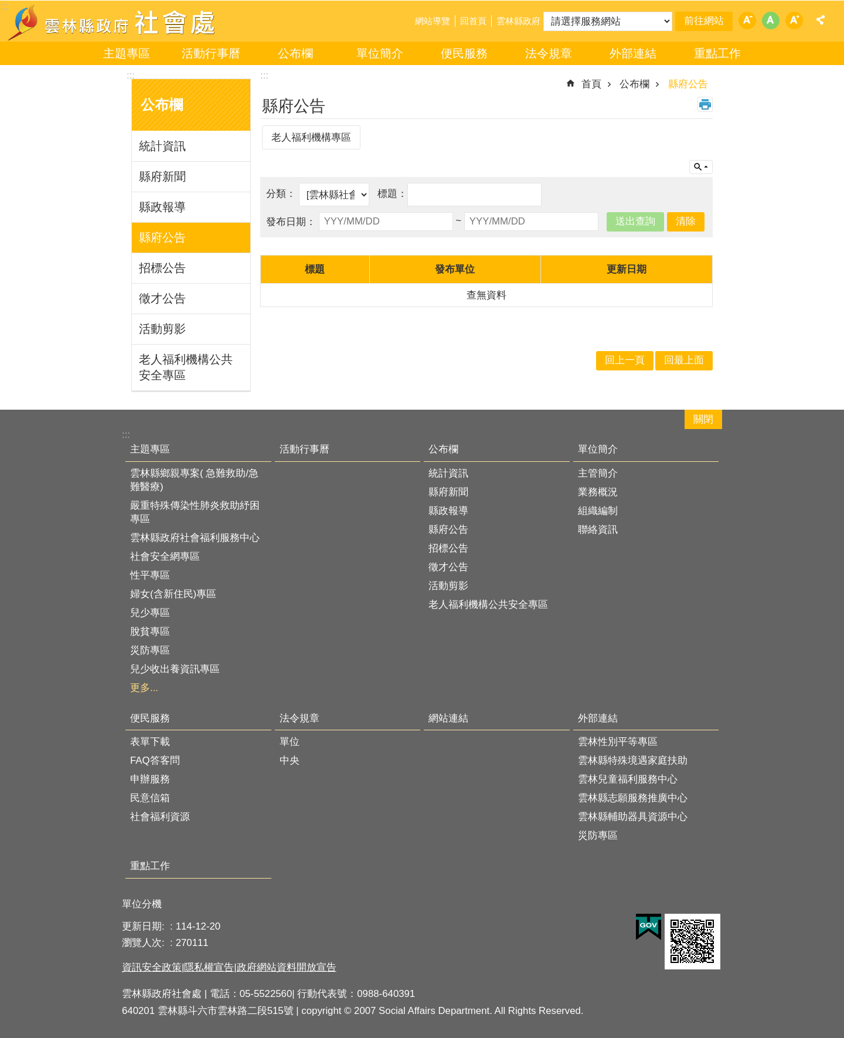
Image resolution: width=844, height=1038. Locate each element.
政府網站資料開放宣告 (286, 967)
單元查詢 (701, 167)
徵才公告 (162, 298)
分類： (282, 193)
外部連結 (633, 53)
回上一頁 (625, 360)
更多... (144, 687)
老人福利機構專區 (311, 137)
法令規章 (548, 53)
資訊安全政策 (152, 967)
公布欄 (295, 53)
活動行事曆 (211, 53)
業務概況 (598, 492)
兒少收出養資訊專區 (175, 669)
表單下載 (150, 741)
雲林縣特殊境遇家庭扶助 (633, 760)
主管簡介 (598, 473)
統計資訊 (162, 145)
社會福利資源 (160, 816)
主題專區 (126, 53)
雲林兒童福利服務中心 (628, 779)
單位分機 (142, 904)
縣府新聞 (162, 176)
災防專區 (150, 650)
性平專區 (150, 575)
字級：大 (794, 20)
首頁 (591, 84)
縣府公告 (162, 237)
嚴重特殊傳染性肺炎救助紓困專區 (195, 512)
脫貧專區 (150, 631)
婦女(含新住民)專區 (173, 594)
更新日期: (144, 926)
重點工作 (717, 53)
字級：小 (747, 20)
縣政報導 (162, 206)
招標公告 (162, 267)
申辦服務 (150, 779)
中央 (290, 760)
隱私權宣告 (209, 967)
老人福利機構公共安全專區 (186, 367)
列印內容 (705, 104)
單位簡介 (379, 53)
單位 (290, 741)
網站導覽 (432, 21)
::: (131, 75)
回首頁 (473, 21)
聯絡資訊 (598, 529)
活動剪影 (162, 328)
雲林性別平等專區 (618, 741)
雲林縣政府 (518, 21)
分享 (820, 20)
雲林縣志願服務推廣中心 (633, 798)
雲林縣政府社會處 (112, 22)
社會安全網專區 (165, 556)
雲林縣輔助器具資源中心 (633, 816)
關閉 (703, 419)
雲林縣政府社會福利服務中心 (195, 537)
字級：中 (771, 20)
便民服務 (464, 53)
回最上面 (684, 360)
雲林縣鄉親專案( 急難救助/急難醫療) (194, 480)
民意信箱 (150, 798)
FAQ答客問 (155, 760)
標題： (392, 193)
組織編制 (598, 510)
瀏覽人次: (144, 942)
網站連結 (448, 718)
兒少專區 (150, 612)
